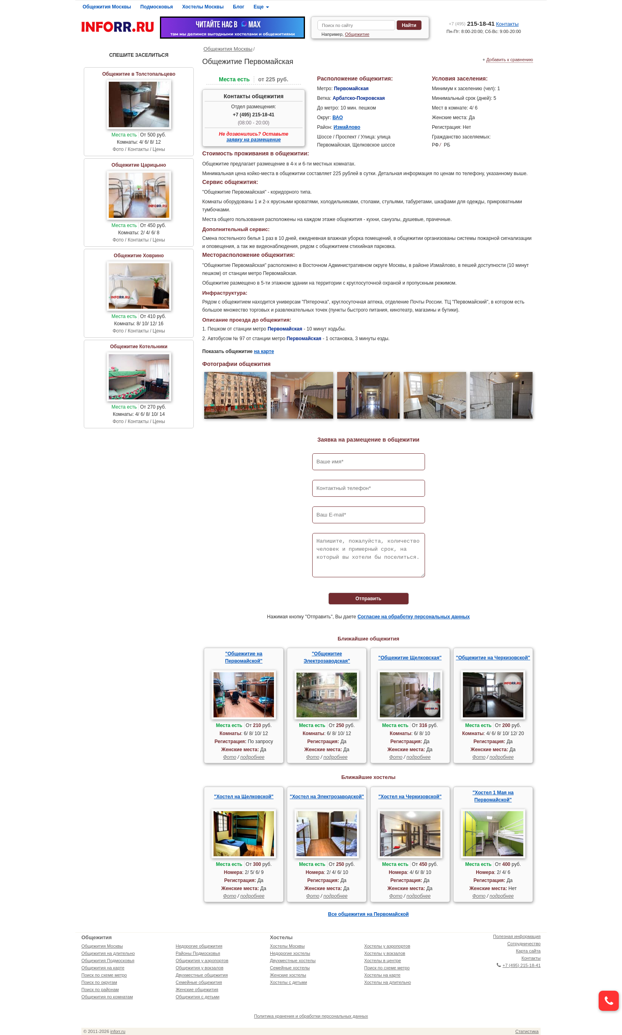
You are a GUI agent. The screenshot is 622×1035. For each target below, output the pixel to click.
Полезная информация (517, 936)
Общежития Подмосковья (107, 960)
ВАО (337, 117)
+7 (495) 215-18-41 (253, 115)
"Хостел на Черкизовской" (410, 796)
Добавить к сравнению (509, 59)
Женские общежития (197, 989)
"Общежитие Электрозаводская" (327, 657)
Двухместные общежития (202, 975)
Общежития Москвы (107, 7)
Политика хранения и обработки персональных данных (311, 1016)
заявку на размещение (253, 140)
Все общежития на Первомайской (368, 914)
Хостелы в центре (382, 960)
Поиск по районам (100, 989)
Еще (261, 7)
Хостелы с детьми (288, 982)
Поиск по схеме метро (104, 975)
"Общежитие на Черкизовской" (493, 658)
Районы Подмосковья (198, 953)
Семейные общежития (199, 982)
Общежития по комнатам (107, 996)
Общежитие (357, 34)
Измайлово (347, 127)
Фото (229, 757)
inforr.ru (117, 1031)
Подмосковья (156, 7)
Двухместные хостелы (292, 960)
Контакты (507, 24)
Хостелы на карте (382, 975)
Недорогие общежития (199, 946)
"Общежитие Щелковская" (410, 658)
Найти (409, 25)
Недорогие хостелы (290, 953)
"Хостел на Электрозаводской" (327, 796)
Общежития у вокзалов (199, 967)
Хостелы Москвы (203, 7)
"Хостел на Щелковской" (244, 796)
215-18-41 (472, 23)
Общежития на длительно (108, 953)
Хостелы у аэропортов (387, 946)
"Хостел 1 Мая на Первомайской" (493, 796)
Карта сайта (528, 950)
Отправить (368, 598)
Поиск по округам (99, 982)
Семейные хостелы (290, 967)
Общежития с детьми (198, 996)
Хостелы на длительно (387, 982)
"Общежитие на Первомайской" (244, 657)
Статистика (527, 1031)
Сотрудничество (524, 943)
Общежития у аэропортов (202, 960)
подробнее (252, 757)
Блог (238, 7)
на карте (264, 351)
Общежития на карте (102, 967)
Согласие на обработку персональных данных (413, 617)
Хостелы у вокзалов (384, 953)
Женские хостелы (288, 975)
